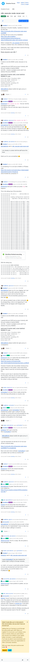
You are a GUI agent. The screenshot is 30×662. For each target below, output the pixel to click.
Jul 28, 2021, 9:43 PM (22, 184)
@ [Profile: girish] (3, 504)
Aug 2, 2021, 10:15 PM (18, 581)
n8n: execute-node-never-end (20, 146)
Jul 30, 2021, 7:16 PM (21, 502)
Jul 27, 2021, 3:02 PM (22, 122)
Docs (23, 4)
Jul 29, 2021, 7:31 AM (19, 355)
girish (4, 484)
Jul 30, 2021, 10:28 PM (18, 522)
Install (27, 4)
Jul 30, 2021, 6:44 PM (22, 466)
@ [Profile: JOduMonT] (4, 392)
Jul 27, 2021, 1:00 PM (16, 25)
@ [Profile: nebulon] (3, 430)
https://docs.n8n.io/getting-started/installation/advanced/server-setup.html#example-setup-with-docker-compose (14, 38)
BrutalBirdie (5, 101)
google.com (18, 603)
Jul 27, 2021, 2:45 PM (22, 101)
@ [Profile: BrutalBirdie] (4, 89)
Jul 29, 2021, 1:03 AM (17, 288)
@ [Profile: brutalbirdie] (4, 125)
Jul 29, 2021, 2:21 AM (17, 59)
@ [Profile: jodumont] (4, 103)
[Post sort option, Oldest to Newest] (3, 21)
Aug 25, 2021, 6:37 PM (18, 596)
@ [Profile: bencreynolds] (5, 540)
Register (5, 650)
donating (12, 112)
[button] (2, 660)
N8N (8, 16)
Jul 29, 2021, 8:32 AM (19, 407)
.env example (15, 43)
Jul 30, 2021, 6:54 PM (18, 484)
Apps (18, 2)
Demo (27, 2)
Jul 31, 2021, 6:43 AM (18, 538)
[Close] (27, 622)
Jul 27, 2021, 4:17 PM (16, 144)
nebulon (4, 355)
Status (22, 2)
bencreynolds (6, 522)
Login (9, 650)
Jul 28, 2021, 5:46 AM (17, 164)
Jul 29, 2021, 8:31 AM (22, 390)
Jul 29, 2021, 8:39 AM (22, 427)
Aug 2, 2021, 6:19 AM (17, 553)
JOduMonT (5, 25)
